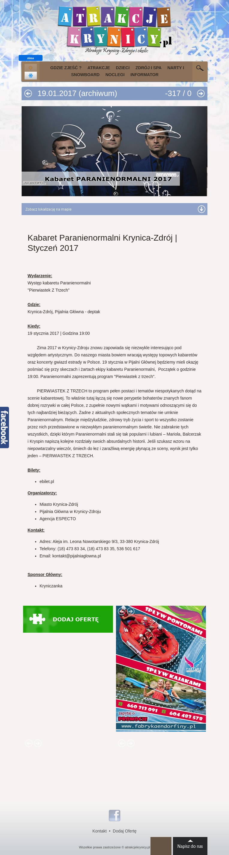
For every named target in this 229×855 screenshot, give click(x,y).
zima (30, 58)
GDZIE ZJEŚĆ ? (66, 67)
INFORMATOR (144, 74)
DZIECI (122, 67)
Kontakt (99, 831)
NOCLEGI (115, 74)
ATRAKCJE (99, 67)
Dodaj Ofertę (124, 831)
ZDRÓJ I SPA (148, 67)
